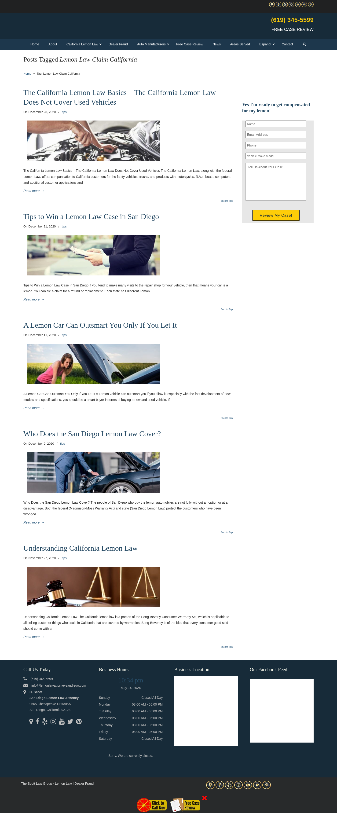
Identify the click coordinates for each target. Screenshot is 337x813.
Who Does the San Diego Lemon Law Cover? (92, 434)
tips (64, 112)
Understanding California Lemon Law (80, 548)
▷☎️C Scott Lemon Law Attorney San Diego (78, 24)
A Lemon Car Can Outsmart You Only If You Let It (100, 325)
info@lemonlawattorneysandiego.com (58, 685)
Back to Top (226, 201)
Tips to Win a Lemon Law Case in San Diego (91, 216)
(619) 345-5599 (292, 19)
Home (27, 73)
